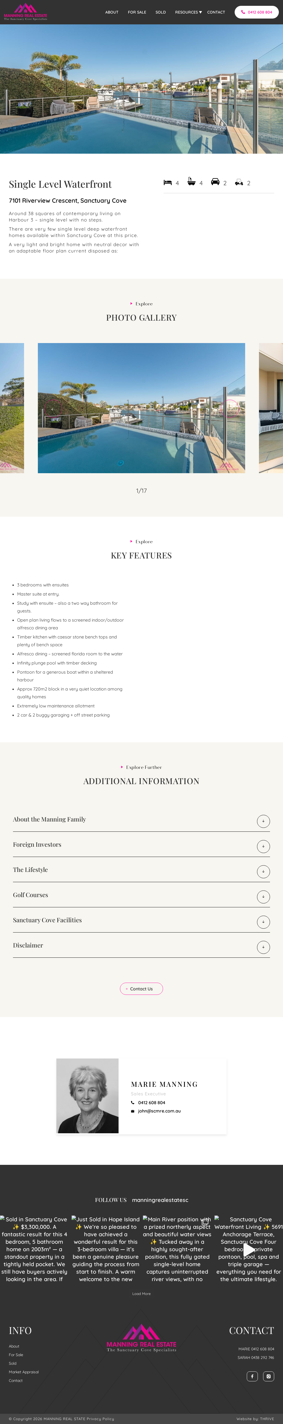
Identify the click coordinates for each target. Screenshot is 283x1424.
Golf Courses (30, 894)
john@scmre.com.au (156, 1111)
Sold (12, 1363)
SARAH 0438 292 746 (256, 1357)
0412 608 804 (256, 12)
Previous (53, 409)
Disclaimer (28, 945)
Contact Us (139, 988)
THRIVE (267, 1419)
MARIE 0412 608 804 (256, 1348)
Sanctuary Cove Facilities (47, 920)
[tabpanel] (141, 408)
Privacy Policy (100, 1419)
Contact (16, 1380)
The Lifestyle (30, 869)
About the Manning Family (49, 819)
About (14, 1346)
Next (230, 409)
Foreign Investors (37, 844)
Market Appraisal (24, 1371)
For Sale (16, 1354)
